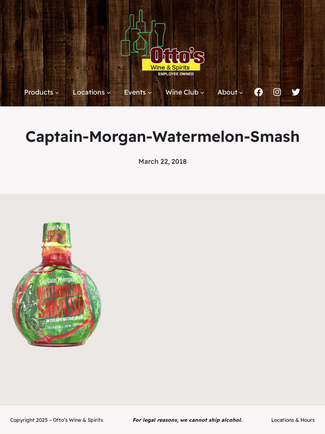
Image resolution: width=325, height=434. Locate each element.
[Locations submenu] (109, 92)
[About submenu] (241, 92)
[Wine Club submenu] (202, 92)
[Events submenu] (150, 92)
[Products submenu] (57, 92)
